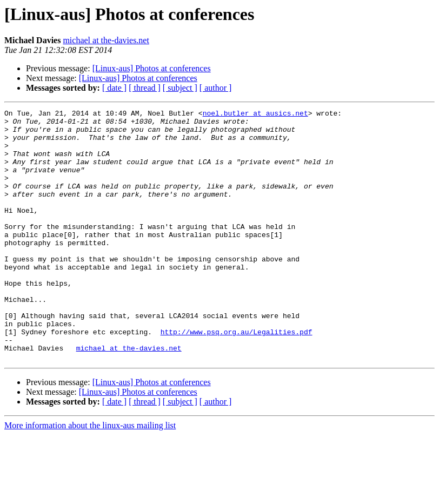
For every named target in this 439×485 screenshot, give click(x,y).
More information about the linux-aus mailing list (90, 475)
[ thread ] (145, 87)
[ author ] (215, 87)
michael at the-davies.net (106, 40)
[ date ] (114, 87)
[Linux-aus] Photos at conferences (151, 68)
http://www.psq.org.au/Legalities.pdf (236, 377)
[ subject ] (180, 87)
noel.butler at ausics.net (255, 114)
